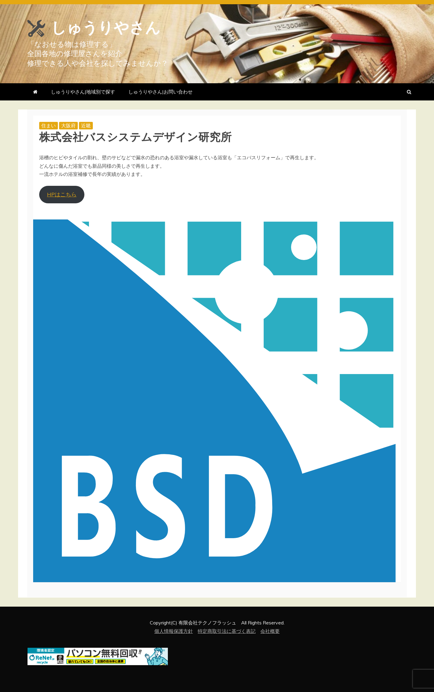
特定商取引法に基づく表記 (227, 631)
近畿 (86, 125)
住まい (48, 125)
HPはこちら (62, 194)
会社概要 (270, 631)
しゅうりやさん (106, 27)
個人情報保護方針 (173, 631)
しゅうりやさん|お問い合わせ (160, 92)
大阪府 (68, 125)
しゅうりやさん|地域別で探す (83, 92)
